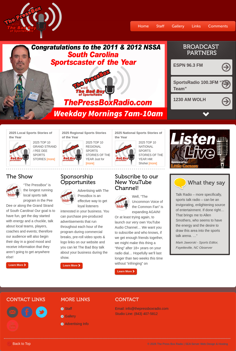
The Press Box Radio (170, 343)
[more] (51, 159)
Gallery (70, 316)
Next (206, 114)
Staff (68, 309)
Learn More (17, 264)
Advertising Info (77, 324)
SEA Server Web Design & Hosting (206, 343)
